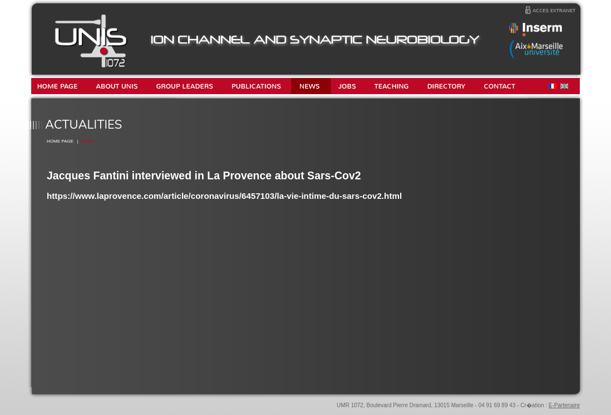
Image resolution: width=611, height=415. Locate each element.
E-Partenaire (564, 405)
